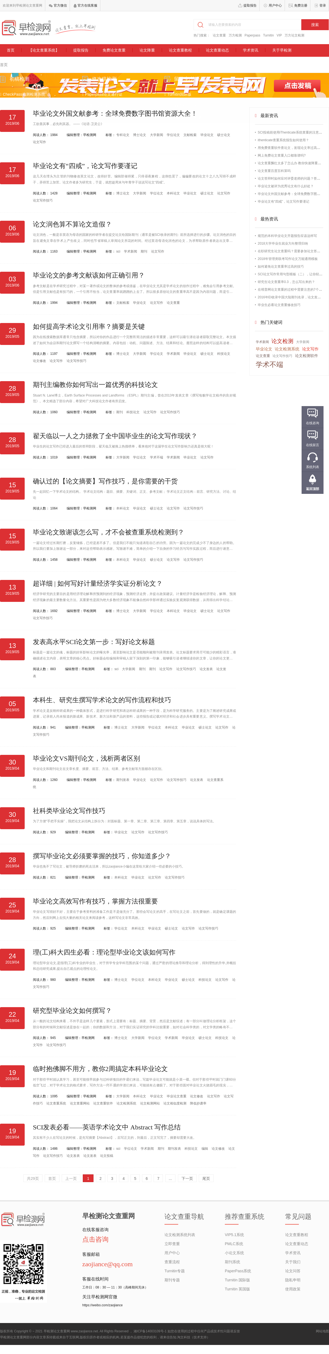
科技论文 (223, 354)
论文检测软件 (306, 355)
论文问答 (292, 1271)
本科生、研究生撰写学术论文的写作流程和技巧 (102, 700)
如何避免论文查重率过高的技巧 (281, 266)
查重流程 (172, 1262)
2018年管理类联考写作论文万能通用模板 (288, 259)
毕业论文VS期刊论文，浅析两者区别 (86, 758)
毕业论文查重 (177, 1096)
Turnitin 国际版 (237, 1280)
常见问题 (298, 1216)
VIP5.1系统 (234, 1235)
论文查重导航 (184, 1216)
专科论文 (123, 135)
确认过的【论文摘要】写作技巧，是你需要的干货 (105, 481)
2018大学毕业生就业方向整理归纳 (283, 243)
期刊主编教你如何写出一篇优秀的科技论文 (95, 384)
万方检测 (235, 35)
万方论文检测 (294, 35)
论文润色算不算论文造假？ (72, 224)
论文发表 (207, 669)
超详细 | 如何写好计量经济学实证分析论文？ (98, 583)
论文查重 (219, 35)
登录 (322, 5)
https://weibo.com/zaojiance (102, 1305)
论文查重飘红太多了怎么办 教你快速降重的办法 (293, 163)
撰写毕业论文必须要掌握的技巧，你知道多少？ (102, 856)
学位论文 (174, 135)
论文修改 (40, 361)
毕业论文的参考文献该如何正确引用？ (89, 275)
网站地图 (322, 1331)
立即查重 (172, 1244)
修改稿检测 (106, 81)
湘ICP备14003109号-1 (150, 1331)
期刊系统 (232, 1262)
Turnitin (268, 35)
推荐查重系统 (244, 1216)
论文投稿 (106, 1156)
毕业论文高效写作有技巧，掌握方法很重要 (95, 901)
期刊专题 (172, 1280)
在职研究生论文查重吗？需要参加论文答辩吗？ (292, 251)
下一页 (187, 1178)
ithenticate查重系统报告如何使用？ (283, 140)
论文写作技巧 (43, 200)
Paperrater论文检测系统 (106, 120)
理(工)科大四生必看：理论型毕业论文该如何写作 (104, 952)
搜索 (315, 24)
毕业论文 (207, 135)
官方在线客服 (85, 5)
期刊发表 (123, 780)
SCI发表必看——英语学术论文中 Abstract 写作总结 (107, 1127)
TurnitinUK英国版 (180, 108)
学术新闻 (131, 251)
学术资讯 (250, 50)
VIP (279, 35)
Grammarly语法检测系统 (186, 120)
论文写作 (39, 142)
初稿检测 (23, 81)
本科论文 (174, 193)
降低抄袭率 (198, 1103)
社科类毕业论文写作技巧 (69, 810)
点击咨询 (95, 1239)
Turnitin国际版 (177, 97)
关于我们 (292, 1262)
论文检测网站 (150, 1103)
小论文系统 (234, 1253)
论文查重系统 (56, 1103)
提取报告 (250, 5)
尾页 (206, 1178)
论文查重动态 (217, 50)
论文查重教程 (180, 50)
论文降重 (147, 50)
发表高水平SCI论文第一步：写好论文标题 (94, 641)
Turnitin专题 (174, 1271)
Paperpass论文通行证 (104, 97)
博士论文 (140, 135)
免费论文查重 (114, 50)
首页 (11, 50)
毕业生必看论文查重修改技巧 (279, 305)
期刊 (144, 251)
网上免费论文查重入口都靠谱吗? (282, 155)
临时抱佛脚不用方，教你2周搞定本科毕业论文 (100, 1068)
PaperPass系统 (238, 1271)
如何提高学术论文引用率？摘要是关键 (89, 326)
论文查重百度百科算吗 (274, 171)
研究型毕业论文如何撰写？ (72, 1010)
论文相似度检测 (175, 1103)
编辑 (205, 1149)
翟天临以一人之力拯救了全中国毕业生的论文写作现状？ (115, 436)
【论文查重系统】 (44, 50)
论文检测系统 (127, 1103)
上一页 (71, 1178)
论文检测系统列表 (179, 1235)
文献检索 (190, 135)
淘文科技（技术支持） (193, 1337)
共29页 (33, 1178)
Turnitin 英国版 (237, 1289)
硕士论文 (223, 135)
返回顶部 (312, 489)
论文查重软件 (103, 1103)
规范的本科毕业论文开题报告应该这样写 (287, 236)
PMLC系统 (234, 1244)
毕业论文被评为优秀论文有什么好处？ (286, 186)
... (170, 1178)
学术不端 (157, 457)
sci (118, 251)
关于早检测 (281, 50)
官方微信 (58, 5)
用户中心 (275, 5)
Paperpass (252, 35)
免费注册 (300, 5)
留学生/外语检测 (192, 81)
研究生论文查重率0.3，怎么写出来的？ (286, 282)
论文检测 (282, 341)
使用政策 (292, 1289)
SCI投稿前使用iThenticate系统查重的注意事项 (291, 132)
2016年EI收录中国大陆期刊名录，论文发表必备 (292, 297)
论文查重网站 (80, 1103)
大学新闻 (157, 135)
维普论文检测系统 (101, 108)
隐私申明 (292, 1280)
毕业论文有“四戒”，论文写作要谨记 (85, 165)
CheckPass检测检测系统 (26, 97)
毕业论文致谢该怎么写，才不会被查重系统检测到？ (108, 532)
